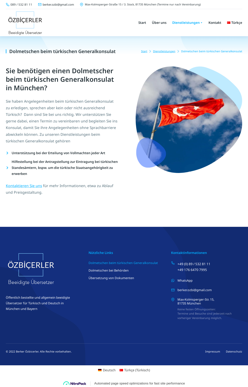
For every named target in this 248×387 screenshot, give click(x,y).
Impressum (212, 351)
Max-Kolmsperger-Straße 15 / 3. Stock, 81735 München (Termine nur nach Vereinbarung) (143, 4)
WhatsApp (185, 280)
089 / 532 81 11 (21, 4)
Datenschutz (234, 351)
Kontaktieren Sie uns (24, 185)
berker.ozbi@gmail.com (58, 4)
